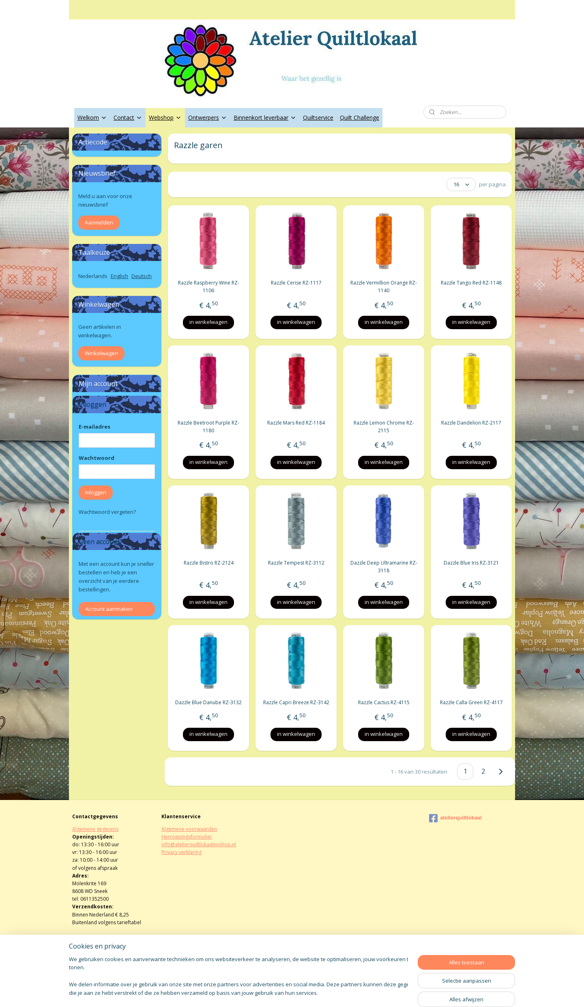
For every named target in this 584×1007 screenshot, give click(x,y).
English (119, 276)
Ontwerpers (207, 117)
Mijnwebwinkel (384, 992)
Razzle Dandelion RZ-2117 (471, 422)
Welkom (92, 117)
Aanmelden (99, 222)
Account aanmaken (109, 608)
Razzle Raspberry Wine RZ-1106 (208, 286)
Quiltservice (318, 117)
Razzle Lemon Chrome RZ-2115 (383, 426)
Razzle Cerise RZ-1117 (296, 282)
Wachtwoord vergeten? (107, 511)
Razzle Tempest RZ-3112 (296, 562)
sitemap (266, 992)
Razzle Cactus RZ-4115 (383, 702)
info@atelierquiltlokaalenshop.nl (198, 844)
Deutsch (141, 276)
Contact (128, 117)
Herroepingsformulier (186, 836)
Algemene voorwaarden (189, 829)
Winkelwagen (101, 353)
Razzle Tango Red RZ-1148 (471, 282)
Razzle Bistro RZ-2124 (208, 562)
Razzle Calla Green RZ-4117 (471, 702)
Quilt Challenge (359, 117)
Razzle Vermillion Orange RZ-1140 (383, 286)
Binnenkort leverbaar (265, 117)
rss (283, 992)
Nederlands (92, 276)
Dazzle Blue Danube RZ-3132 (208, 702)
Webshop (165, 117)
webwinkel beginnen (314, 992)
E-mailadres (94, 426)
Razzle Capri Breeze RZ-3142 (296, 702)
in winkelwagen (208, 322)
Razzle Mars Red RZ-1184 (296, 422)
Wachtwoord (96, 457)
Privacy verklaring (181, 852)
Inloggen (95, 492)
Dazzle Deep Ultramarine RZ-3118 (383, 566)
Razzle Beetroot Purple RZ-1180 (208, 426)
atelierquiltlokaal (455, 818)
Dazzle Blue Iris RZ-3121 (471, 562)
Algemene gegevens (95, 829)
